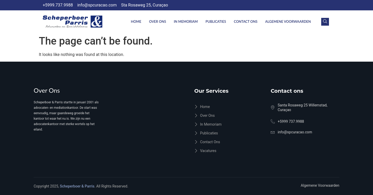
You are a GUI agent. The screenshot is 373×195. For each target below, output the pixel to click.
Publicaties (215, 21)
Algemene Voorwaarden (288, 21)
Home (136, 21)
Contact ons (245, 21)
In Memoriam (186, 21)
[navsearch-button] (325, 22)
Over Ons (157, 21)
